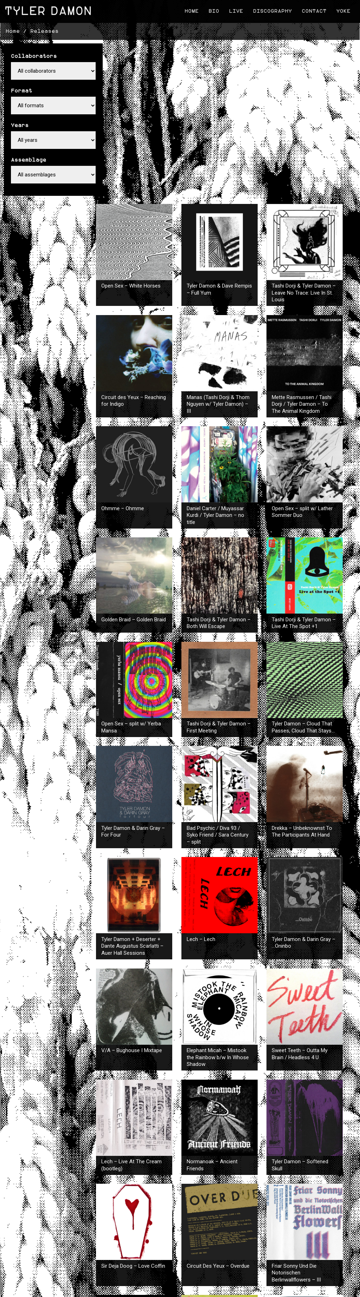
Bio (213, 10)
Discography (271, 10)
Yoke (342, 10)
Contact (313, 10)
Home (191, 10)
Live (235, 10)
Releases (44, 29)
